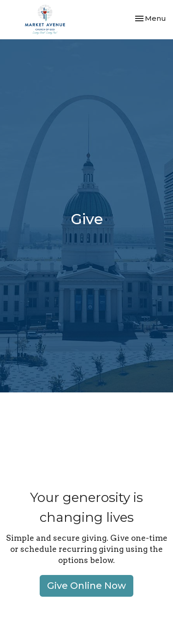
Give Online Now (86, 585)
